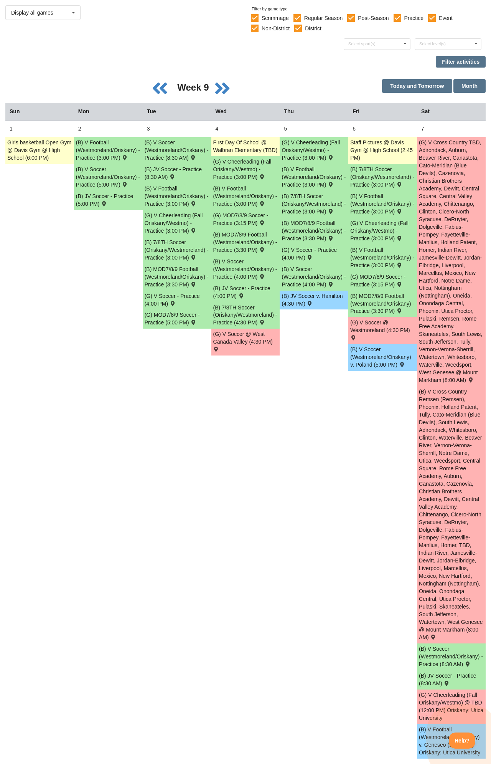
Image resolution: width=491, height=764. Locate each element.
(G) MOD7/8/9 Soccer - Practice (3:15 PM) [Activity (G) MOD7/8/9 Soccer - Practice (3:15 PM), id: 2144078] (377, 281)
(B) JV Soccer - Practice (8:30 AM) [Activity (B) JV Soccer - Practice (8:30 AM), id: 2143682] (173, 173)
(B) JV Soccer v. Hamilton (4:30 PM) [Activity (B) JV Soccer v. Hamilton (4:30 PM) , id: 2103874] (312, 300)
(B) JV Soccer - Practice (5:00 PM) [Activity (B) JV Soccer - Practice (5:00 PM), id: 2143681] (104, 200)
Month (469, 86)
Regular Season (323, 18)
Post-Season (373, 18)
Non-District (276, 28)
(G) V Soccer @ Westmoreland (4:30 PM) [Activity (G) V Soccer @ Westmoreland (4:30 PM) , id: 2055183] (380, 329)
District (313, 28)
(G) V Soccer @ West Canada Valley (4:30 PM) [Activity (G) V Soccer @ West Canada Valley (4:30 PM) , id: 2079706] (243, 341)
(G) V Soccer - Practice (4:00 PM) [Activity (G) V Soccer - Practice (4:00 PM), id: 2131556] (309, 254)
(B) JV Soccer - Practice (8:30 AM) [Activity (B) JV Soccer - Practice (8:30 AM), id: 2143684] (447, 679)
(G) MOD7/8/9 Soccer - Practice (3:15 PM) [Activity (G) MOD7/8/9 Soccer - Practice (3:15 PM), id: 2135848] (241, 219)
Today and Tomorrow (417, 86)
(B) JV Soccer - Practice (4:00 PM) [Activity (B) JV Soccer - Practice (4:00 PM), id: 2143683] (241, 292)
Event (446, 18)
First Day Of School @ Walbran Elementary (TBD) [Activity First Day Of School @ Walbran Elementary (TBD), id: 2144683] (245, 146)
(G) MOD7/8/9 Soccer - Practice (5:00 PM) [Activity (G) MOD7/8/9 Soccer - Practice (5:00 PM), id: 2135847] (172, 319)
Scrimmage (275, 18)
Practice (414, 18)
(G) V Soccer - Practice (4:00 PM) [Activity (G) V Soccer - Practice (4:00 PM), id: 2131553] (172, 300)
